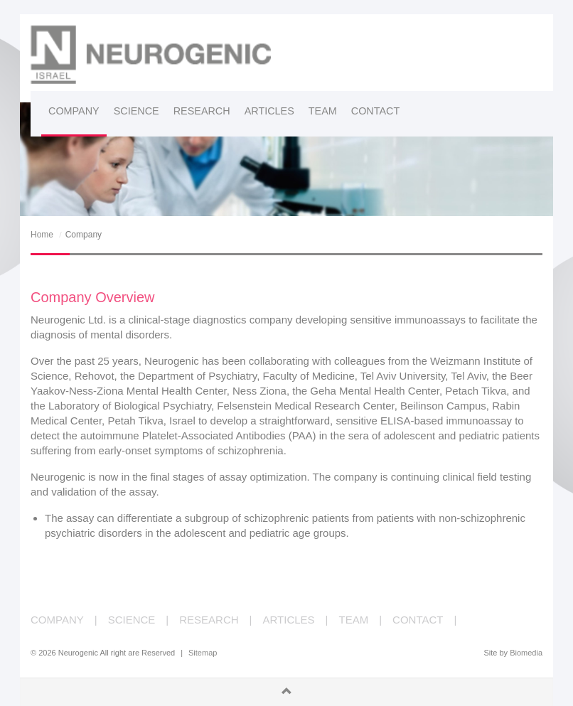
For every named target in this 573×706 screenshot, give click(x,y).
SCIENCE (132, 620)
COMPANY (57, 620)
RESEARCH (208, 620)
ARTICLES (289, 620)
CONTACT (417, 620)
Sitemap (202, 652)
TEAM (354, 620)
